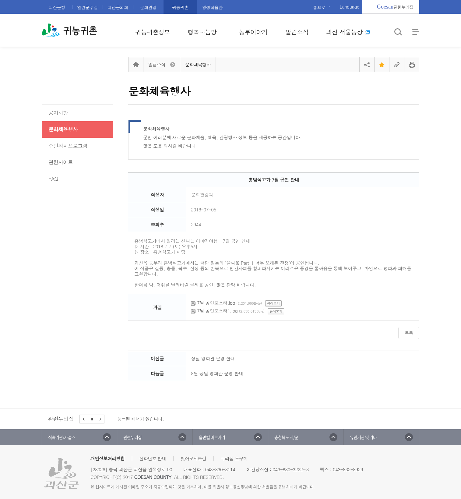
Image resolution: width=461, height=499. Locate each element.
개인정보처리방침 (107, 458)
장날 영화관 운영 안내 (213, 358)
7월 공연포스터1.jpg (217, 310)
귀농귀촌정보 (152, 31)
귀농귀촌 (180, 7)
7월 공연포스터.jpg (216, 302)
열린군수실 (87, 7)
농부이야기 (253, 31)
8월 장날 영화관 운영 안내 (217, 373)
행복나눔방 (202, 31)
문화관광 (148, 7)
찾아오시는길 (193, 458)
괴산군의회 (117, 7)
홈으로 (319, 7)
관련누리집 (395, 7)
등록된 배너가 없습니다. (140, 419)
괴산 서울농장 (348, 31)
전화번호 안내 (152, 458)
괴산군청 (57, 7)
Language (349, 7)
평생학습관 (212, 7)
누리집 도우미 (234, 458)
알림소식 (296, 31)
